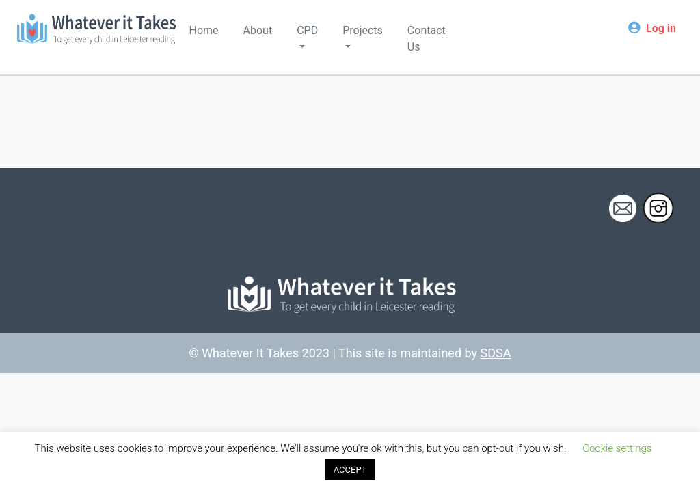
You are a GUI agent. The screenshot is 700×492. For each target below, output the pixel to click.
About (258, 30)
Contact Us (426, 38)
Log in (661, 28)
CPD (307, 30)
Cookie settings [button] (616, 448)
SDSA (496, 353)
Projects (362, 30)
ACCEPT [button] (350, 470)
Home (204, 30)
